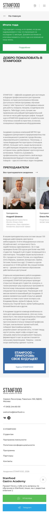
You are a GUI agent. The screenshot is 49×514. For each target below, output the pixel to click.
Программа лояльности (14, 440)
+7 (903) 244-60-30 (11, 406)
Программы (9, 450)
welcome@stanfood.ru (13, 412)
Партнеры (8, 456)
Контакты (7, 461)
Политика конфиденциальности (19, 445)
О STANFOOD (9, 429)
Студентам (8, 434)
